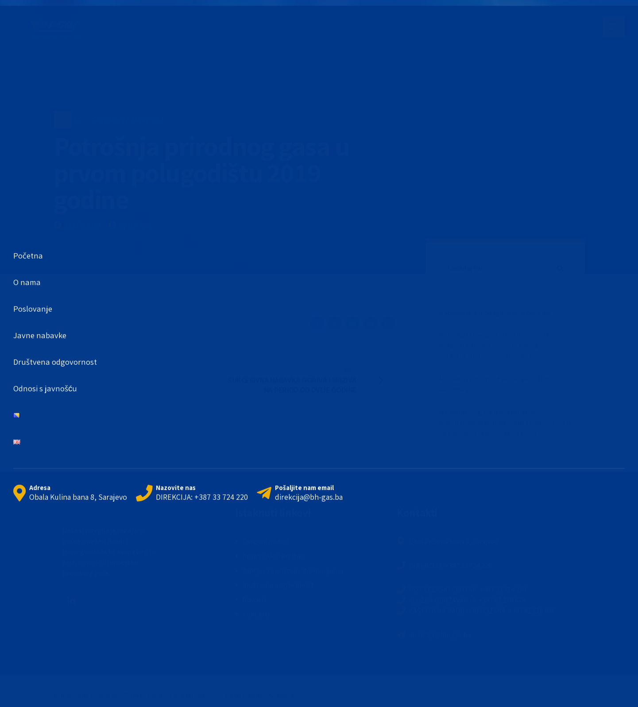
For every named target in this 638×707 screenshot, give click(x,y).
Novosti (254, 599)
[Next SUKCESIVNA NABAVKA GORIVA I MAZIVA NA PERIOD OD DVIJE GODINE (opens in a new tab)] (312, 380)
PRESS (71, 119)
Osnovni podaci (265, 541)
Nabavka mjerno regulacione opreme (495, 312)
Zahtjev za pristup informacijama (292, 570)
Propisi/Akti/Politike (273, 556)
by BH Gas (135, 225)
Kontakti (256, 614)
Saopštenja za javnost (128, 119)
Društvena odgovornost (278, 584)
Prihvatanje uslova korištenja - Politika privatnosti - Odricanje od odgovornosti (173, 694)
